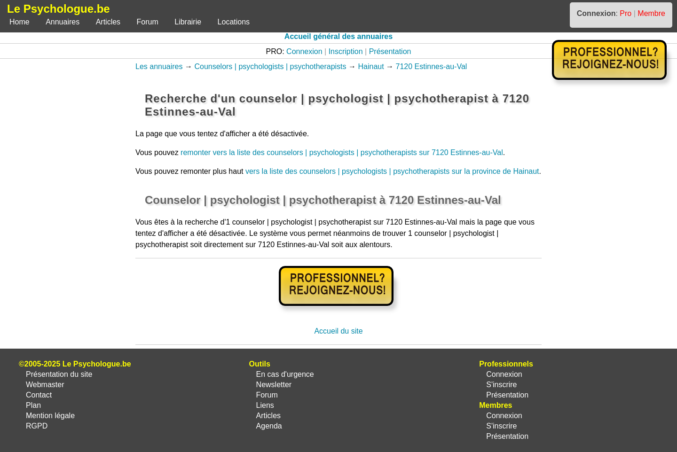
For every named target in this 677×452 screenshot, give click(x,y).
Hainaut (371, 66)
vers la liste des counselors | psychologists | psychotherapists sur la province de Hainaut (392, 171)
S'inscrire (501, 385)
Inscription (346, 51)
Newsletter (274, 385)
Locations (234, 22)
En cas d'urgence (285, 374)
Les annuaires (159, 66)
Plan (33, 405)
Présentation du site (59, 374)
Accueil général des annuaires (338, 36)
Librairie (187, 22)
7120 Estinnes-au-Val (431, 66)
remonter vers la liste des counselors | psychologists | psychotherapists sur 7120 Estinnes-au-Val (342, 152)
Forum (147, 22)
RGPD (36, 426)
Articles (108, 22)
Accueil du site (338, 331)
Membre (651, 13)
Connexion (304, 51)
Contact (39, 395)
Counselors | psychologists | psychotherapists (270, 66)
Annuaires (62, 22)
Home (19, 22)
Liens (265, 405)
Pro (625, 13)
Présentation (390, 51)
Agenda (269, 426)
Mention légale (50, 416)
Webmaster (45, 385)
